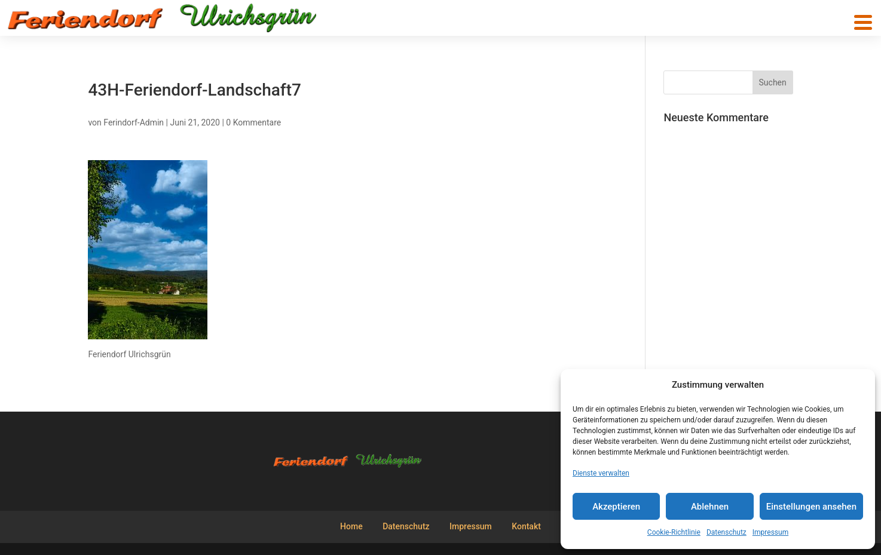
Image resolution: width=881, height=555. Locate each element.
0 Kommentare (253, 122)
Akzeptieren (616, 506)
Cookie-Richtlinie (673, 532)
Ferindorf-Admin (133, 122)
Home (351, 526)
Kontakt (526, 526)
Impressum (770, 532)
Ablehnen (710, 506)
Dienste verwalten (601, 473)
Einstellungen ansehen (811, 506)
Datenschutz (726, 532)
